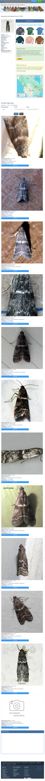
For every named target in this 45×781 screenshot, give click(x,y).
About (4, 767)
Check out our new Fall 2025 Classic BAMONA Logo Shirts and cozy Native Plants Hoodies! (29, 24)
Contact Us (8, 764)
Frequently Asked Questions (5, 776)
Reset (21, 113)
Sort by (15, 107)
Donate (14, 764)
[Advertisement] (22, 743)
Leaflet (28, 96)
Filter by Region (4, 107)
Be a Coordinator (15, 772)
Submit (16, 113)
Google (35, 96)
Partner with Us (16, 774)
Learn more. (26, 775)
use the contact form (30, 69)
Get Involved (16, 767)
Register (15, 775)
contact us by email (20, 69)
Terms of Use (25, 762)
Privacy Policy (32, 762)
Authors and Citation (4, 772)
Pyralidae (6, 34)
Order (27, 107)
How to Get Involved (15, 770)
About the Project (4, 770)
